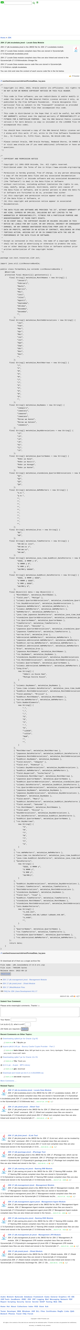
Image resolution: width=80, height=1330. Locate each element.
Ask (46, 1308)
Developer (11, 1313)
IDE (72, 1299)
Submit (25, 1031)
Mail (47, 1301)
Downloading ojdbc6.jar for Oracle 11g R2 (20, 1041)
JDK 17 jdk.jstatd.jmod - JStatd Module (18, 983)
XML (60, 1304)
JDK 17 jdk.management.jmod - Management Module (24, 980)
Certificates (51, 1313)
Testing (49, 1304)
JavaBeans (15, 1301)
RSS (36, 1308)
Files (43, 1313)
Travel (19, 1316)
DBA (19, 1313)
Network (64, 1301)
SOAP (42, 1304)
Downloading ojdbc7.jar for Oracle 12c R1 (20, 1059)
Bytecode (19, 1299)
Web (55, 1304)
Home (3, 38)
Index (30, 1308)
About (13, 1308)
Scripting (12, 1304)
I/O (69, 1299)
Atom (41, 1308)
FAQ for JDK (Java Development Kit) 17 (20, 991)
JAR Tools (5, 1301)
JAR (33, 1313)
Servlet (35, 1304)
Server (28, 1304)
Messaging (54, 1301)
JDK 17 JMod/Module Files (13, 987)
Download (5, 974)
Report (4, 1304)
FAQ (24, 1316)
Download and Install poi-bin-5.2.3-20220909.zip (23, 1075)
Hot (8, 1308)
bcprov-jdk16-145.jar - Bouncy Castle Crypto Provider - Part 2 (29, 1049)
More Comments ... (8, 1083)
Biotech (10, 1299)
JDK (9, 38)
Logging (40, 1301)
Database (28, 1299)
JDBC (23, 1301)
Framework (38, 1299)
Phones (11, 1316)
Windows (26, 1313)
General (54, 1299)
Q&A (72, 1313)
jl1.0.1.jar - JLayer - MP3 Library (16, 1067)
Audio (3, 1299)
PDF (71, 1301)
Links (66, 1313)
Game (46, 1299)
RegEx (60, 1313)
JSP (34, 1301)
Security (20, 1304)
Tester (3, 1313)
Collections (22, 1308)
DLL (38, 1313)
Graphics (63, 1299)
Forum (30, 1316)
